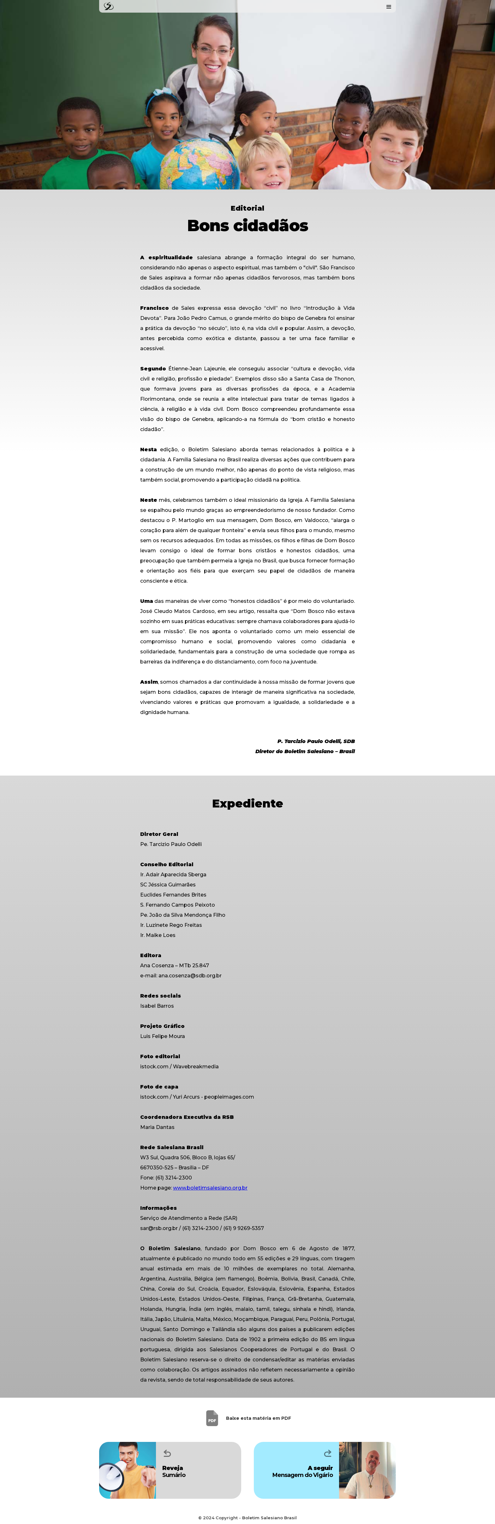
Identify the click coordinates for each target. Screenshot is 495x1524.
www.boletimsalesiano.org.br (210, 1188)
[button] (389, 6)
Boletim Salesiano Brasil (269, 1517)
